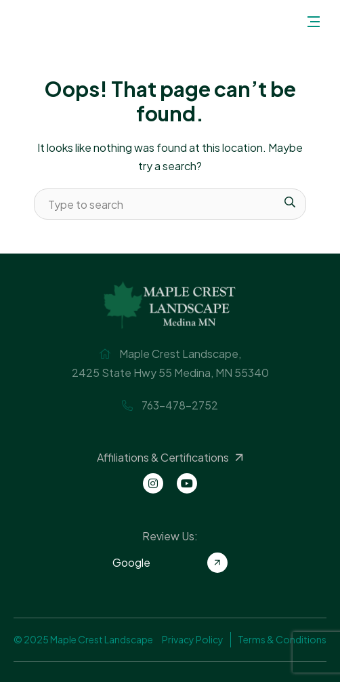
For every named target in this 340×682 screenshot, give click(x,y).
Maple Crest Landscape (32, 21)
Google (170, 563)
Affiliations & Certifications (172, 457)
